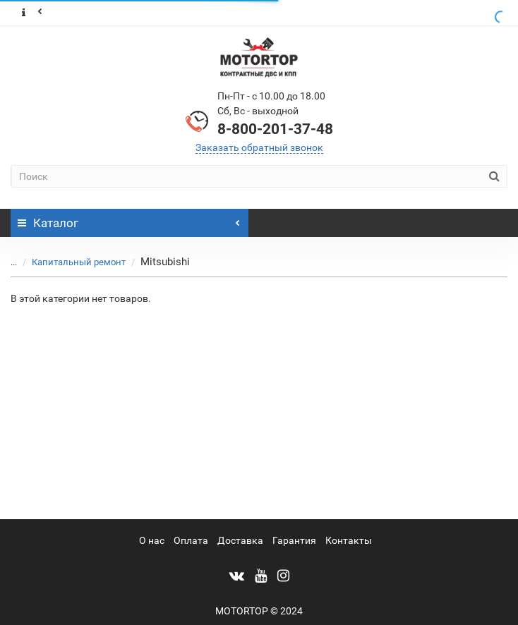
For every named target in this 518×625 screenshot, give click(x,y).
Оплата (191, 540)
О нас (151, 540)
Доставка (240, 540)
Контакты (348, 540)
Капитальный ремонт (70, 262)
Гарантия (294, 540)
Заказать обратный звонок (259, 147)
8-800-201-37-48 (275, 129)
